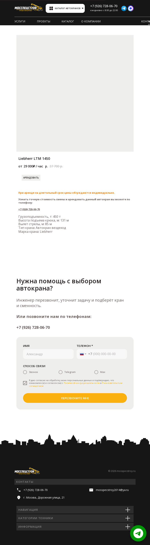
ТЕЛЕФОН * (85, 346)
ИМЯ (26, 346)
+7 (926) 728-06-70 (29, 209)
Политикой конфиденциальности (82, 382)
